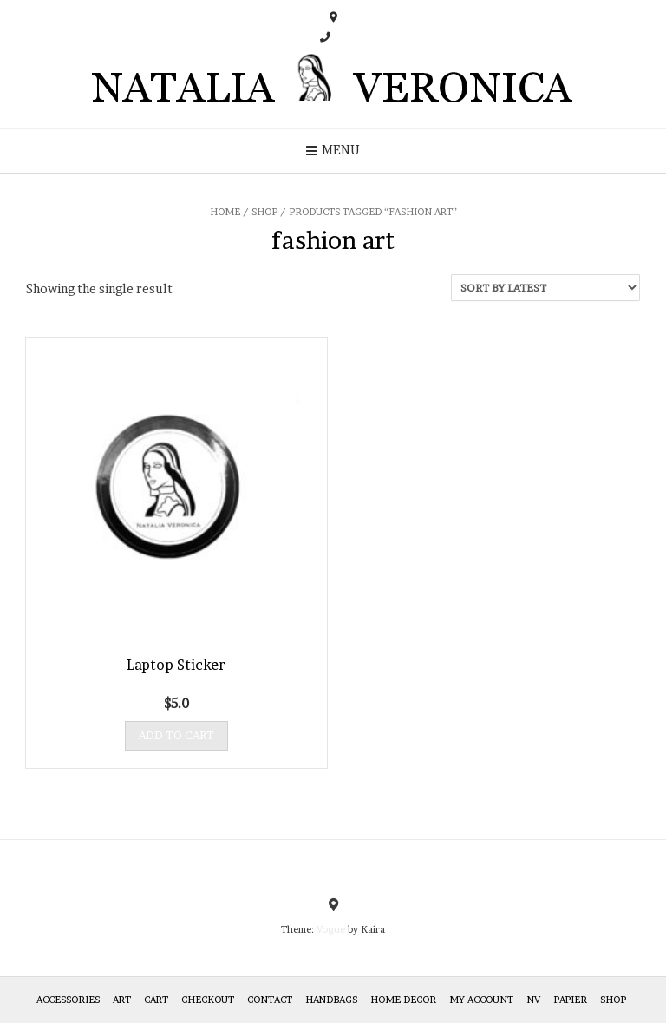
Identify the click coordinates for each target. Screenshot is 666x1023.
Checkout (207, 999)
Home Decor (403, 999)
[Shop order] (545, 287)
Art (122, 999)
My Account (481, 999)
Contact (269, 999)
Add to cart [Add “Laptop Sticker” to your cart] (176, 735)
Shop (264, 212)
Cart (156, 999)
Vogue (331, 929)
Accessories (68, 999)
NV (533, 999)
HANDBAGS (331, 999)
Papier (570, 999)
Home (225, 212)
